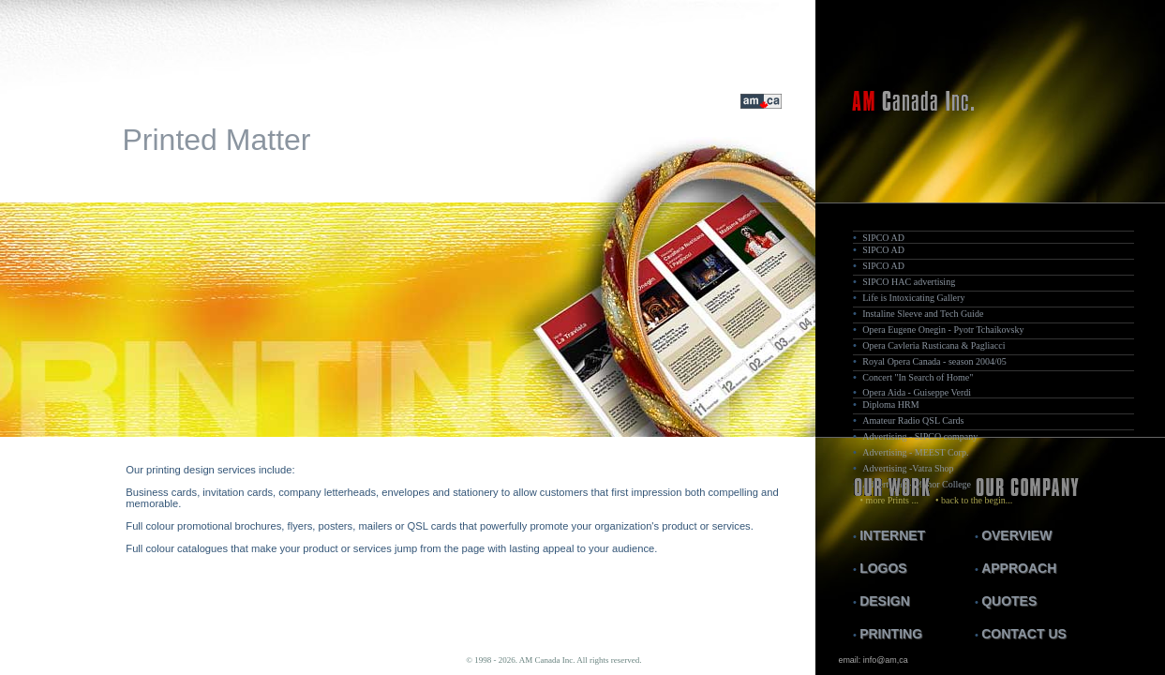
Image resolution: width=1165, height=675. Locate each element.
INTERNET (892, 535)
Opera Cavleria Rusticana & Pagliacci (933, 345)
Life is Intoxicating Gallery (913, 297)
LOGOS (883, 568)
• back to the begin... (966, 500)
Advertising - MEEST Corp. (915, 452)
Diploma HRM (890, 404)
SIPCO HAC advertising (908, 282)
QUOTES (1009, 600)
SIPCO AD (883, 237)
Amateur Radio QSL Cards (912, 420)
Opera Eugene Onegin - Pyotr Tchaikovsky (942, 329)
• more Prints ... (886, 500)
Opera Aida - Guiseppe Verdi (916, 392)
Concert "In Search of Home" (917, 377)
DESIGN (884, 600)
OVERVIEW (1016, 535)
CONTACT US (1024, 633)
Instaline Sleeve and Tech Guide (922, 313)
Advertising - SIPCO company (920, 436)
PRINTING (890, 633)
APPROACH (1018, 568)
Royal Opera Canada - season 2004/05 (934, 361)
